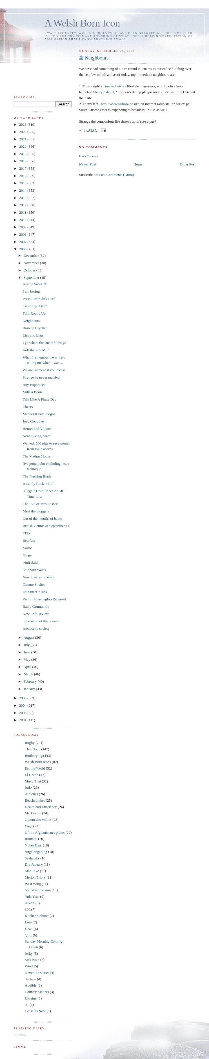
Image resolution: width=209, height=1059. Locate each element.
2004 (23, 705)
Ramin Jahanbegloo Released (44, 599)
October (30, 270)
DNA (29, 929)
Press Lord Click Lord (39, 299)
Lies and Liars (33, 335)
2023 (23, 124)
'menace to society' (36, 628)
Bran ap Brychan (35, 328)
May (27, 659)
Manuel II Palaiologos (39, 414)
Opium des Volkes (38, 819)
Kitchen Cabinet (37, 916)
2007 (23, 242)
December (32, 255)
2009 (23, 227)
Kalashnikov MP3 (36, 350)
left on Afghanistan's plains (45, 832)
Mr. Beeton (33, 813)
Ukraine (31, 998)
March (29, 674)
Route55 (31, 839)
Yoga (28, 826)
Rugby (30, 742)
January (30, 689)
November (32, 263)
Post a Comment (88, 156)
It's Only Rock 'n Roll (38, 483)
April (28, 667)
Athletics (31, 794)
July (27, 645)
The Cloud (32, 749)
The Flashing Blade (37, 476)
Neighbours (97, 58)
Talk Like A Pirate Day (39, 399)
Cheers (28, 406)
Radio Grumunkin (36, 606)
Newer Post (87, 164)
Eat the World (35, 768)
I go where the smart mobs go (44, 343)
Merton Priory (35, 877)
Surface (30, 979)
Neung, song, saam (36, 436)
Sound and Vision (38, 890)
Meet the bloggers (36, 511)
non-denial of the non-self (42, 621)
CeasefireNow (35, 1011)
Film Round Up (34, 313)
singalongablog (36, 852)
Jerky (29, 953)
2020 (23, 146)
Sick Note (32, 960)
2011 (23, 212)
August (29, 637)
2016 (23, 176)
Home (138, 164)
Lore (28, 922)
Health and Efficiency (41, 807)
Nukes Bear (33, 845)
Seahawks (32, 858)
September (32, 277)
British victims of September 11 (46, 526)
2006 (23, 249)
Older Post (187, 164)
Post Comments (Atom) (116, 175)
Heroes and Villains (37, 428)
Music (27, 548)
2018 (23, 161)
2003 (23, 713)
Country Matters (37, 992)
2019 (23, 154)
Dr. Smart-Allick (35, 592)
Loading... (21, 1034)
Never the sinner (37, 972)
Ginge (27, 555)
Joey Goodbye (33, 421)
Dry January (34, 864)
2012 (23, 205)
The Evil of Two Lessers (40, 504)
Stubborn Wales (34, 570)
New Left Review (35, 614)
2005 (23, 698)
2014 (23, 190)
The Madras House (36, 456)
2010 (23, 220)
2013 (23, 198)
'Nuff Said (30, 562)
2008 (23, 234)
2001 (23, 720)
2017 (23, 168)
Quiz (28, 935)
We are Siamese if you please (44, 370)
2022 (23, 132)
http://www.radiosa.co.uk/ (120, 104)
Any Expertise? (34, 385)
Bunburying (33, 755)
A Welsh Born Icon (82, 23)
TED (26, 533)
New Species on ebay (38, 577)
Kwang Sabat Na (35, 284)
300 (27, 909)
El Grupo (31, 775)
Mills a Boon (32, 392)
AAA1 (30, 903)
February (31, 681)
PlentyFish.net (103, 92)
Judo (28, 787)
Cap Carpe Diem (35, 306)
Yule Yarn (32, 896)
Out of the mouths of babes (42, 518)
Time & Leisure (114, 86)
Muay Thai (33, 781)
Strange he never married (41, 377)
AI (27, 1005)
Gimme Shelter (34, 584)
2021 (23, 139)
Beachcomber (35, 800)
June (27, 652)
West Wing (33, 884)
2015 (23, 183)
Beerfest (29, 540)
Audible (31, 985)
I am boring (31, 291)
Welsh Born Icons (38, 762)
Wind (29, 966)
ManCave (32, 871)
